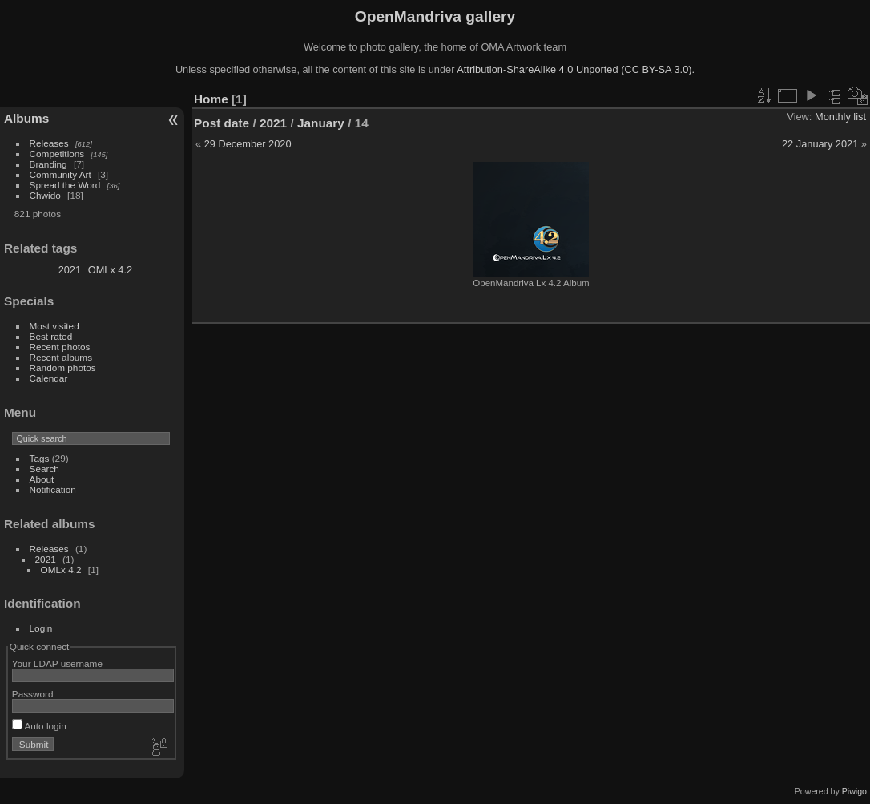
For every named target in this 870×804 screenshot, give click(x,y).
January (320, 123)
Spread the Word (65, 185)
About (42, 479)
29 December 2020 (248, 144)
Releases (49, 143)
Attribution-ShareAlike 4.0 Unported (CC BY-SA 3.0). (576, 69)
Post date (221, 123)
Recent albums (61, 357)
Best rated (51, 336)
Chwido (45, 195)
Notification (53, 489)
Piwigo (854, 791)
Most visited (54, 326)
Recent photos (60, 346)
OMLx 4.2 (110, 270)
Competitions (57, 153)
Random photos (63, 367)
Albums (26, 118)
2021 (69, 270)
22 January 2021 (820, 144)
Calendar (49, 378)
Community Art (60, 174)
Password (33, 694)
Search (44, 468)
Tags (40, 458)
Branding (48, 164)
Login (41, 628)
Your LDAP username (57, 663)
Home (211, 99)
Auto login (39, 726)
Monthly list (840, 117)
